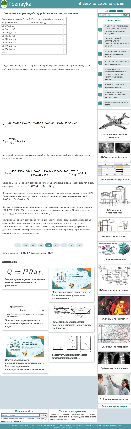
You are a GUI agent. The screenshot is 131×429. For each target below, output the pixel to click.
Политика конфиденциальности (111, 425)
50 (64, 245)
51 (71, 245)
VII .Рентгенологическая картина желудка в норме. (117, 54)
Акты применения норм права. (117, 103)
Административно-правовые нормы (114, 85)
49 (56, 245)
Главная (86, 4)
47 (41, 245)
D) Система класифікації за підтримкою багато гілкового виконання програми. (116, 29)
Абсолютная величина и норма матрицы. (117, 62)
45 (25, 245)
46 (33, 245)
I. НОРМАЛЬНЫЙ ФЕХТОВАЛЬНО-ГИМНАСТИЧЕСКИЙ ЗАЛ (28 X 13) (117, 42)
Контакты (118, 4)
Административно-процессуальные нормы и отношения (116, 94)
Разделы (102, 4)
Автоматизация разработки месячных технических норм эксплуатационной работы (116, 74)
